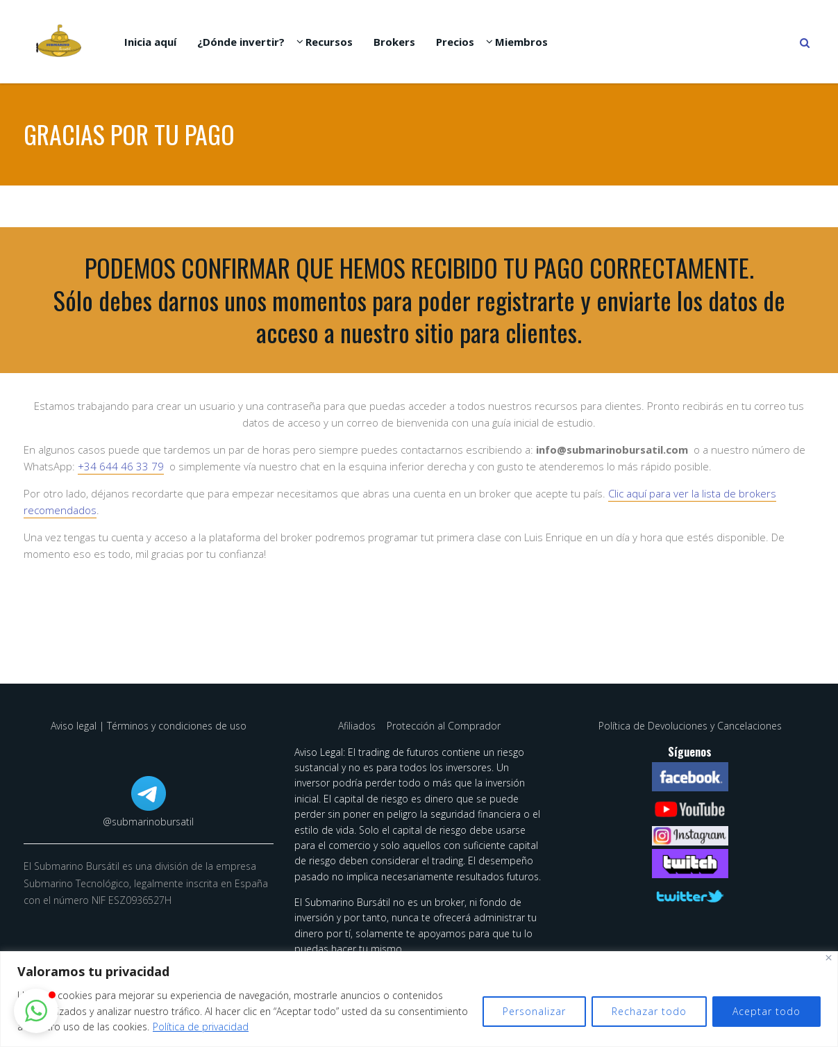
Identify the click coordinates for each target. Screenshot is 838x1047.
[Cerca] (829, 958)
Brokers (394, 42)
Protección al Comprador (444, 725)
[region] (419, 999)
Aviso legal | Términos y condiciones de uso (148, 725)
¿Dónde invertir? (241, 42)
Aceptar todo (766, 1011)
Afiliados (358, 725)
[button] (36, 1011)
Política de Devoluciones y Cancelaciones (690, 725)
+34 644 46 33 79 (121, 466)
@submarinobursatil (148, 821)
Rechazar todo (649, 1011)
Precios (455, 42)
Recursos (329, 42)
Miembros (521, 42)
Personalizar (534, 1011)
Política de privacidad (201, 1026)
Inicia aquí (150, 42)
